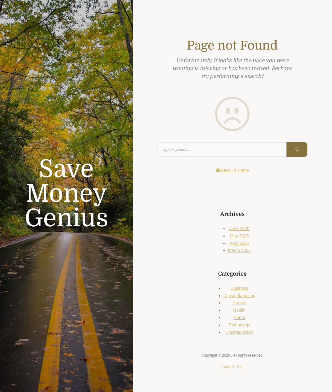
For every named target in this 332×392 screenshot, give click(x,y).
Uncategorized (239, 332)
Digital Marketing (239, 295)
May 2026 (239, 235)
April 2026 (239, 243)
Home (239, 317)
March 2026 (239, 250)
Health (239, 310)
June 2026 (239, 228)
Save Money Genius (66, 194)
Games (239, 302)
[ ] (232, 367)
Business (239, 288)
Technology (239, 324)
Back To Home (232, 170)
